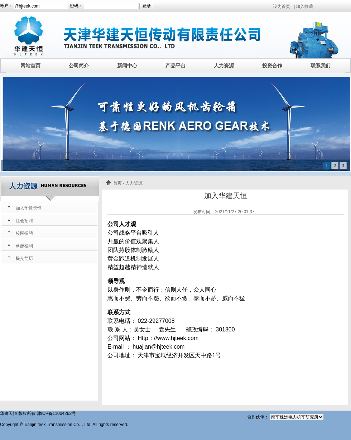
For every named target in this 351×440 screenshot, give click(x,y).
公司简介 (79, 65)
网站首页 (30, 65)
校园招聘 (24, 233)
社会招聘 (24, 220)
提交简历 (24, 258)
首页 (117, 183)
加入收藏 (304, 6)
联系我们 (321, 65)
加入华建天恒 (29, 208)
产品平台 (175, 65)
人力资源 (224, 65)
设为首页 (281, 6)
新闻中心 (127, 65)
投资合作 (272, 65)
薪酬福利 (24, 245)
